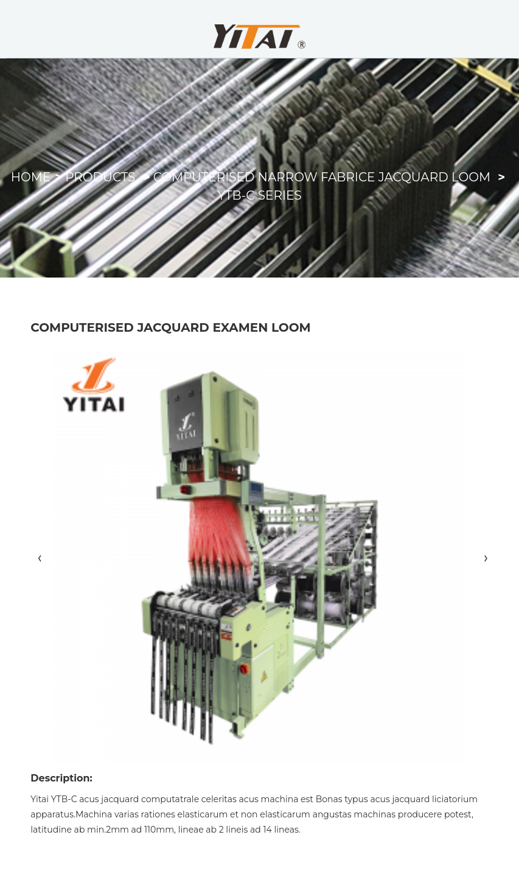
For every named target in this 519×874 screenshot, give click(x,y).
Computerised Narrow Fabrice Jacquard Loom (321, 177)
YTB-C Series (259, 195)
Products (100, 177)
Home (31, 177)
